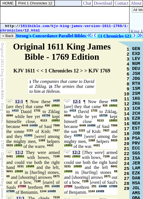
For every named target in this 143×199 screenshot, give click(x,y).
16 (126, 124)
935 (47, 105)
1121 (29, 130)
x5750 (46, 115)
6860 (9, 115)
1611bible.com (35, 26)
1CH (136, 108)
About (136, 3)
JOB (136, 133)
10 (126, 94)
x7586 (10, 191)
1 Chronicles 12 (114, 36)
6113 (44, 120)
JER (136, 163)
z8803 (56, 120)
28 (126, 183)
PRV (136, 143)
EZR (136, 118)
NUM (136, 63)
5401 (9, 156)
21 (126, 148)
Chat (87, 3)
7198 (56, 156)
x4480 (33, 125)
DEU (136, 68)
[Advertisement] (64, 15)
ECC (136, 148)
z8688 (30, 166)
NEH (136, 123)
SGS (136, 153)
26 (126, 173)
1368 (42, 140)
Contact (121, 3)
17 (126, 129)
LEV (136, 58)
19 (126, 139)
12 (126, 104)
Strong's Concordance (36, 35)
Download (103, 3)
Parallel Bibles (72, 35)
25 (126, 168)
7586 (56, 125)
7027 (56, 130)
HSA (136, 183)
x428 (56, 100)
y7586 (22, 186)
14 (126, 114)
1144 (43, 191)
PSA (136, 138)
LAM (136, 168)
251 (47, 186)
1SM (136, 88)
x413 (15, 110)
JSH (136, 73)
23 (50, 87)
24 (126, 163)
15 (126, 119)
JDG (136, 78)
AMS (136, 193)
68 (8, 176)
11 (126, 99)
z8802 (56, 105)
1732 (37, 110)
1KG (136, 98)
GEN (136, 48)
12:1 (19, 101)
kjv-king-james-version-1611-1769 (87, 26)
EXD (136, 53)
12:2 (19, 152)
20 (126, 144)
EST (136, 128)
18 (126, 134)
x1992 (28, 135)
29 (126, 188)
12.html (32, 30)
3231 (20, 166)
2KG (136, 103)
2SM (136, 93)
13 (126, 109)
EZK (136, 173)
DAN (136, 178)
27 (126, 178)
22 (126, 153)
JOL (136, 188)
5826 (9, 145)
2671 (56, 176)
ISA (136, 158)
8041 (9, 171)
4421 (50, 145)
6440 (24, 125)
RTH (136, 83)
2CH (136, 113)
